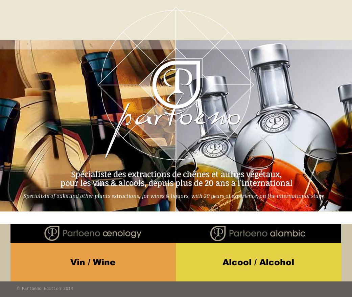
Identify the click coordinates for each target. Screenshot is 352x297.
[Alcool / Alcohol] (258, 262)
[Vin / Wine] (93, 262)
